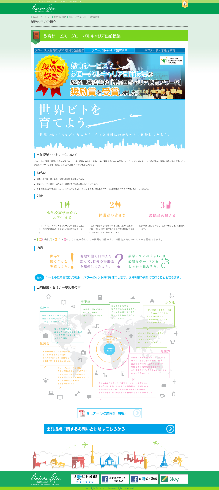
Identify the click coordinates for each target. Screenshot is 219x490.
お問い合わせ (168, 8)
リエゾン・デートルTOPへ (42, 17)
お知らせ (67, 8)
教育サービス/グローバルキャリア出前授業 (84, 17)
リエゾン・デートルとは (91, 8)
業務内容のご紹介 (120, 8)
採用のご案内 (145, 8)
